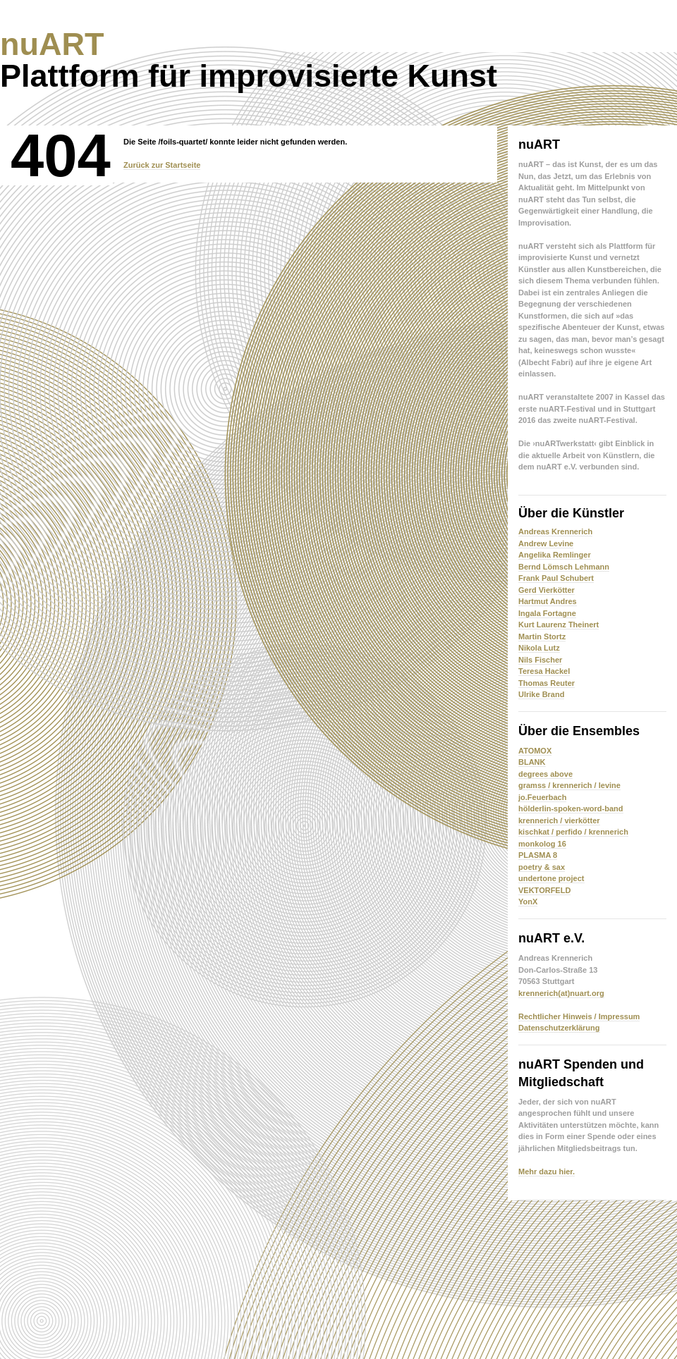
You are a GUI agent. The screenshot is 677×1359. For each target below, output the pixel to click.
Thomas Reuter (546, 683)
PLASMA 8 (537, 855)
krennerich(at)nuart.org (561, 993)
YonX (527, 901)
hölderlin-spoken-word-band (570, 808)
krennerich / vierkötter (559, 820)
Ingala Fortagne (547, 613)
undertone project (551, 878)
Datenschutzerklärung (559, 1027)
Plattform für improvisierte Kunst (248, 60)
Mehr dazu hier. (546, 1171)
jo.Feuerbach (542, 797)
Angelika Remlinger (554, 555)
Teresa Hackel (544, 671)
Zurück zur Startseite (161, 165)
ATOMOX (534, 750)
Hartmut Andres (547, 601)
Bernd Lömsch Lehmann (563, 566)
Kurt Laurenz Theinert (558, 624)
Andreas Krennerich (555, 531)
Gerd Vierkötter (546, 590)
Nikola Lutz (539, 648)
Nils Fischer (540, 660)
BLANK (532, 762)
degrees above (545, 774)
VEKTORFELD (544, 890)
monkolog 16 (542, 844)
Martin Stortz (542, 636)
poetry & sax (541, 867)
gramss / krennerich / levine (569, 785)
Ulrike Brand (541, 694)
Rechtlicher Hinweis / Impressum (579, 1016)
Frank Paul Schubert (556, 578)
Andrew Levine (545, 543)
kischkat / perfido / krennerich (573, 832)
